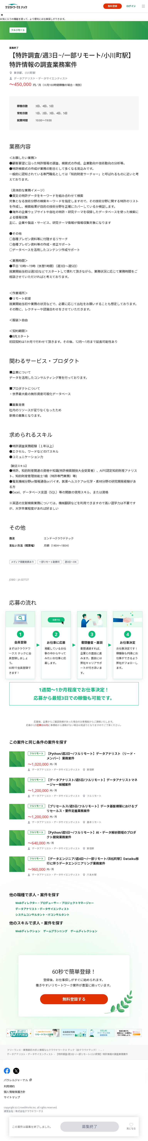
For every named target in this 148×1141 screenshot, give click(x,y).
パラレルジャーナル (16, 1080)
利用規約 (9, 1086)
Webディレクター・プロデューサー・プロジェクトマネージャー (54, 903)
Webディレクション (27, 931)
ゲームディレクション (84, 931)
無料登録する (74, 999)
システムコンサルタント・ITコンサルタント (42, 915)
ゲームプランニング (55, 931)
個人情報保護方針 (14, 1092)
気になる (131, 1128)
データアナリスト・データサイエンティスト (42, 909)
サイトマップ (12, 1097)
